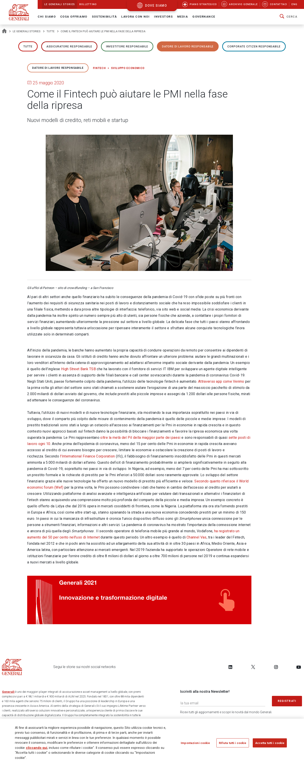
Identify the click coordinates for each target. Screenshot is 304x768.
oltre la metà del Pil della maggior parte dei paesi (140, 437)
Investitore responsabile (127, 46)
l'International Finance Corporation (87, 456)
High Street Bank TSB (78, 369)
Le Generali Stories (27, 31)
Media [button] (182, 16)
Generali (8, 691)
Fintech (99, 68)
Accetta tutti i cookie (270, 744)
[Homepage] (4, 31)
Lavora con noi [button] (135, 16)
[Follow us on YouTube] (298, 667)
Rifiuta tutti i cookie (232, 744)
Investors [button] (163, 16)
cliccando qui (36, 749)
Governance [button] (203, 16)
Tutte (51, 31)
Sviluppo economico (128, 68)
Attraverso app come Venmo (221, 381)
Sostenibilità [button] (104, 16)
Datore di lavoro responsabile (188, 46)
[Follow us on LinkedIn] (230, 667)
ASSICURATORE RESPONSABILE (69, 46)
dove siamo (156, 5)
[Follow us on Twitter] (253, 667)
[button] (288, 16)
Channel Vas (196, 537)
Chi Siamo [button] (47, 16)
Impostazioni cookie (195, 744)
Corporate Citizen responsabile (254, 46)
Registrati (287, 701)
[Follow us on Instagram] (276, 667)
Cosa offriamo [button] (73, 16)
